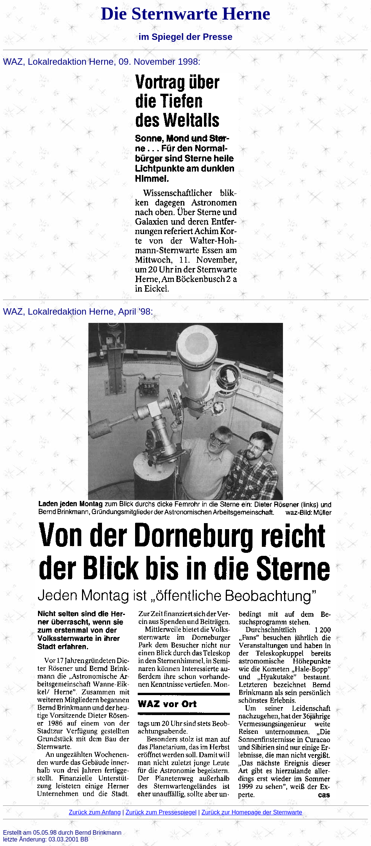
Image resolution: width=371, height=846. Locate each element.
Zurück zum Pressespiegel (161, 812)
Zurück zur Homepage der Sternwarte (251, 812)
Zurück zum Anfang (95, 812)
